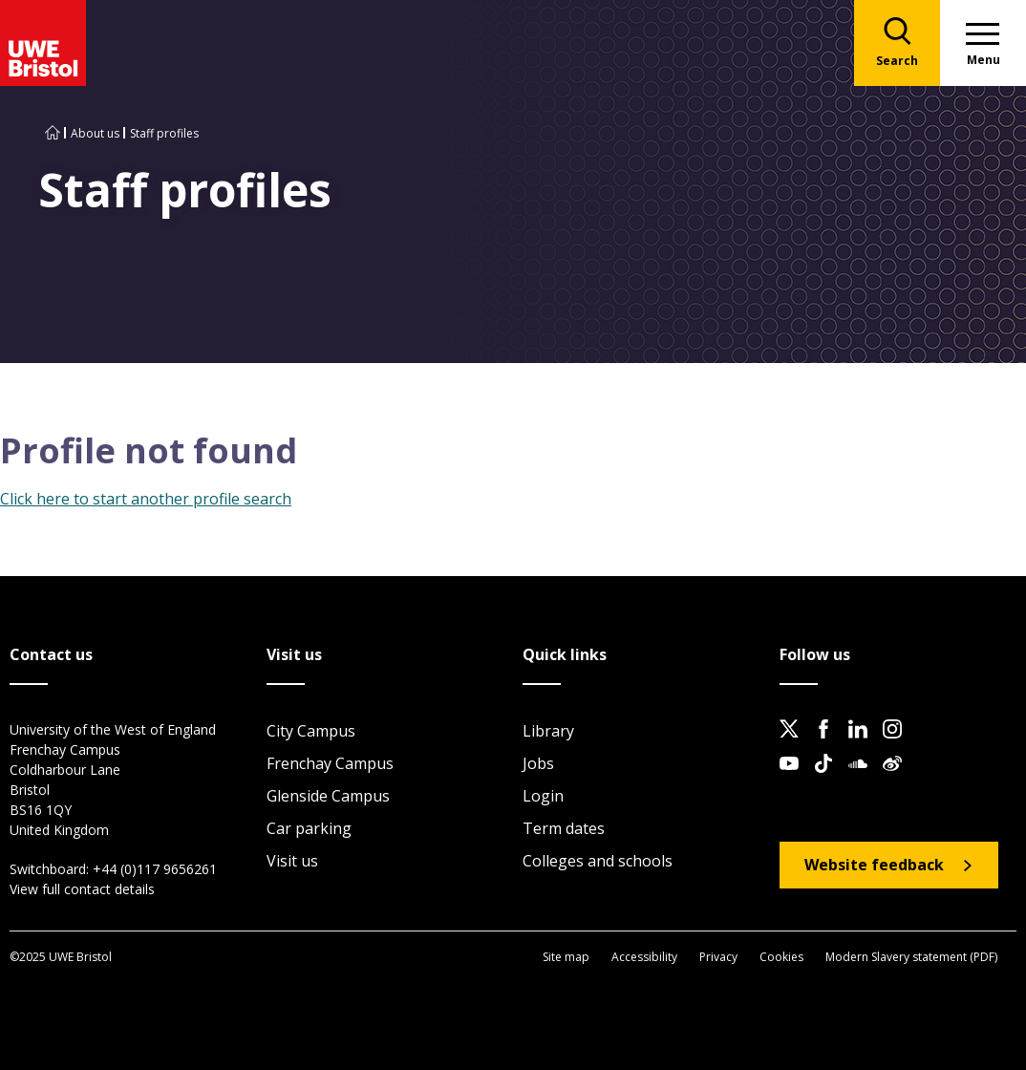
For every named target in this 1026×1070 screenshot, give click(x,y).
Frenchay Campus (330, 763)
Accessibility (644, 957)
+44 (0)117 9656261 (155, 869)
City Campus (311, 730)
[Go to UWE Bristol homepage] (52, 133)
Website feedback (874, 864)
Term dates (564, 828)
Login (543, 795)
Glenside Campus (328, 795)
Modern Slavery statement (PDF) (911, 957)
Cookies (781, 957)
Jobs (538, 763)
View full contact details (82, 889)
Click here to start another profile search (145, 498)
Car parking (309, 828)
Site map (566, 957)
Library (548, 730)
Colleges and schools (598, 860)
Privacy (718, 957)
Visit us (292, 860)
